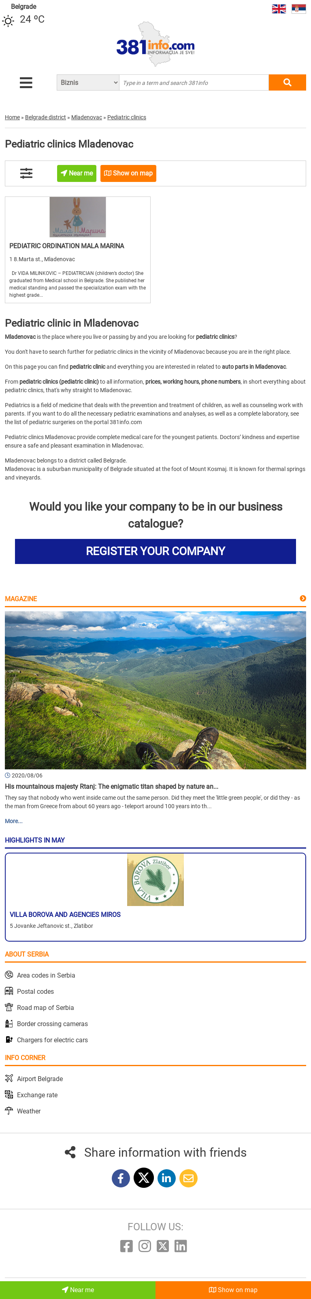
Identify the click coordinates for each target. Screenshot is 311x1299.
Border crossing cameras (52, 1024)
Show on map (233, 1290)
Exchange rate (37, 1095)
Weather (28, 1111)
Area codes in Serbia (46, 975)
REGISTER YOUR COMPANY (155, 551)
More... (14, 821)
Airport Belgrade (40, 1079)
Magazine (21, 599)
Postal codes (35, 991)
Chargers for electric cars (52, 1040)
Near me (78, 1290)
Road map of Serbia (45, 1008)
